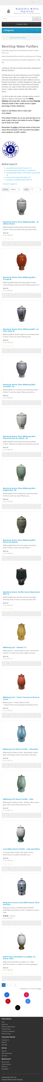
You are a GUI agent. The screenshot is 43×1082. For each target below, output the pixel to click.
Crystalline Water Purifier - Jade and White (21, 849)
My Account (5, 1062)
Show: (26, 189)
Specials (4, 1056)
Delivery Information (8, 1027)
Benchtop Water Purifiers (18, 38)
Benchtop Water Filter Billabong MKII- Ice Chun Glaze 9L (21, 330)
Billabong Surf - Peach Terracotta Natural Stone (21, 698)
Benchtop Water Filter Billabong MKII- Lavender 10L (19, 385)
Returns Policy (6, 1034)
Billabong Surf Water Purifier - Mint (18, 799)
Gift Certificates (7, 1053)
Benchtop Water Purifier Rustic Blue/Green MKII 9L (21, 593)
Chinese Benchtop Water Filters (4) (18, 177)
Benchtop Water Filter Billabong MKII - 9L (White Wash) (21, 223)
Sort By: (5, 189)
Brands (4, 1051)
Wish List (4, 1067)
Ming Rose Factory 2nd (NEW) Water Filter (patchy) (21, 903)
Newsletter (5, 1069)
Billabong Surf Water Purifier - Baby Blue (20, 749)
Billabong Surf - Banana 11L (14, 647)
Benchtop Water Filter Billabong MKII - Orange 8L (19, 278)
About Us (5, 1024)
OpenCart (13, 1077)
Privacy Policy (6, 1029)
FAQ (3, 1022)
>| (15, 985)
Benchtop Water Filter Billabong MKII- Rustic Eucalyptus (19, 541)
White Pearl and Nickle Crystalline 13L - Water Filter (20, 957)
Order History (6, 1064)
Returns (4, 1042)
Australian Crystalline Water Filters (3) (19, 180)
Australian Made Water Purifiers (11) (18, 168)
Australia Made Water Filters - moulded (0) (20, 170)
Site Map (4, 1045)
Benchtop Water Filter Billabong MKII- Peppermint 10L (19, 489)
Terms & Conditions (8, 1031)
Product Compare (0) (10, 184)
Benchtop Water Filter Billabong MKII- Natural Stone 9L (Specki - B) (19, 437)
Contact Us (5, 1040)
